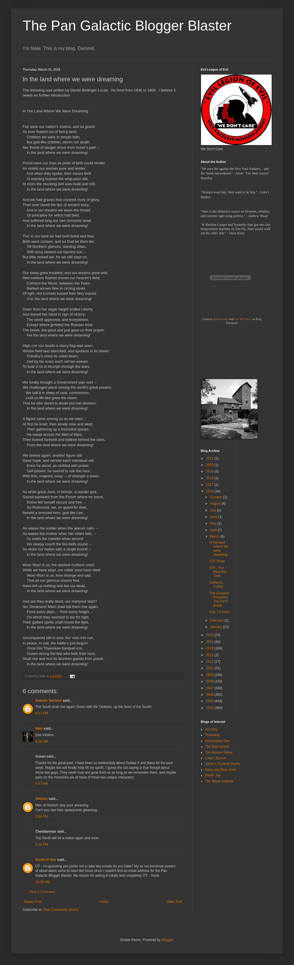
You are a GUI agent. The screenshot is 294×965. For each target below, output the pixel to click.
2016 (210, 491)
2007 (210, 688)
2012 (210, 655)
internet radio (220, 319)
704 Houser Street (218, 752)
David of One (45, 860)
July (213, 510)
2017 (210, 485)
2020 (210, 465)
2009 (210, 675)
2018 (210, 478)
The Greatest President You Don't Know (219, 599)
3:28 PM (41, 844)
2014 (210, 642)
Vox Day (211, 729)
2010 (210, 668)
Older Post (174, 902)
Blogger (167, 940)
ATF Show (217, 561)
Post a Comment (42, 892)
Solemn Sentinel (48, 701)
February (217, 620)
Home (104, 902)
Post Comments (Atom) (61, 910)
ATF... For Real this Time (218, 572)
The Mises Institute (219, 781)
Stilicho (41, 799)
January (216, 627)
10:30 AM (42, 882)
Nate (39, 728)
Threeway (212, 735)
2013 (210, 648)
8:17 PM (41, 713)
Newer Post (33, 902)
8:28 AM (41, 741)
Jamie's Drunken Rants (222, 764)
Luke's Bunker (215, 758)
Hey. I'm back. (219, 612)
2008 (210, 681)
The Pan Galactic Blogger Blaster (127, 26)
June (214, 517)
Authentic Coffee (216, 584)
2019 (210, 471)
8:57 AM (41, 783)
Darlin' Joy (213, 775)
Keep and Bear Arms (220, 770)
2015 (210, 635)
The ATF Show (243, 319)
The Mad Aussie (217, 747)
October (216, 497)
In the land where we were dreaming (218, 549)
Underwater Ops (217, 741)
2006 (210, 695)
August (216, 504)
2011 (210, 662)
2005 (210, 701)
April (214, 530)
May (213, 524)
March (215, 537)
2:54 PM (41, 817)
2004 (210, 708)
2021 (210, 458)
